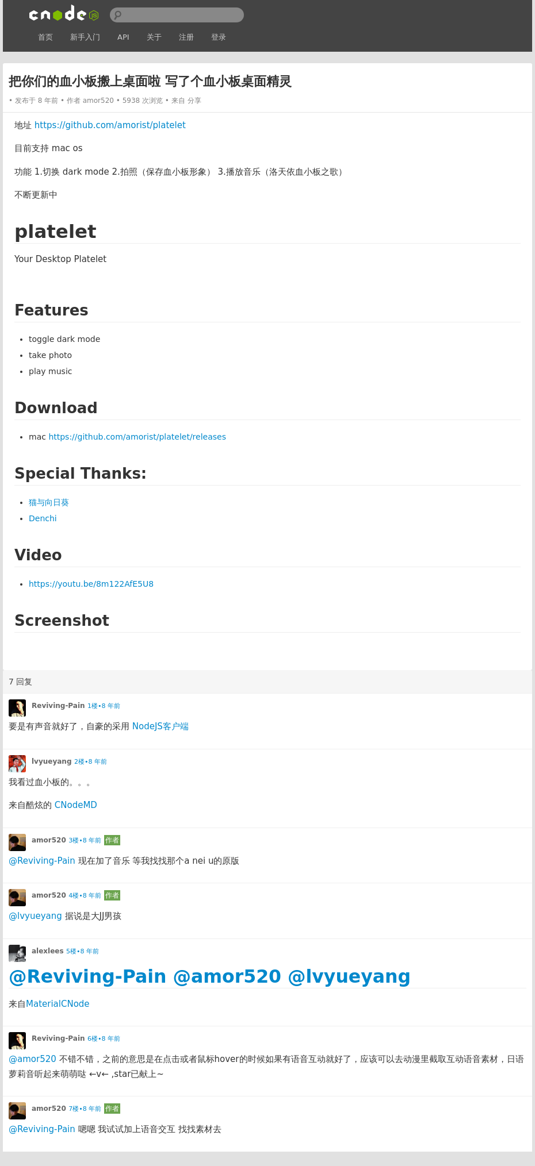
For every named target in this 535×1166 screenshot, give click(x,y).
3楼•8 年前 (84, 840)
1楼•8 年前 (103, 706)
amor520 (98, 101)
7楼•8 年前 (84, 1109)
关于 (154, 37)
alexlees (48, 951)
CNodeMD (76, 805)
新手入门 (85, 37)
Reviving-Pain (58, 706)
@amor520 (227, 976)
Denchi (43, 518)
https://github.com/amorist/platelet (110, 125)
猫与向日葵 (49, 502)
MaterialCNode (58, 1004)
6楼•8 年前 (103, 1038)
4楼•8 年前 (84, 895)
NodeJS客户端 (160, 726)
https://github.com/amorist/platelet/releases (137, 436)
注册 (186, 37)
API (123, 37)
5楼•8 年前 (82, 951)
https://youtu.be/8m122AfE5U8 (91, 583)
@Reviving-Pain (42, 861)
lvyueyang (52, 761)
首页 (45, 37)
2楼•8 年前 (90, 761)
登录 (218, 37)
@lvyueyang (35, 916)
